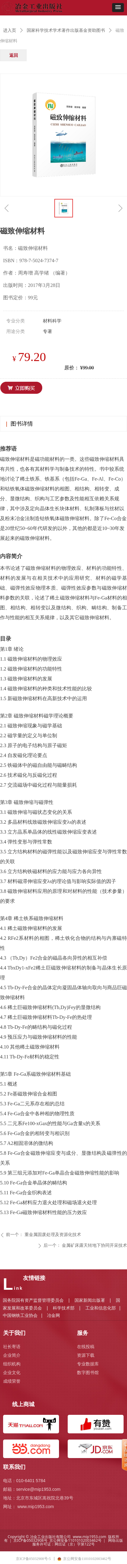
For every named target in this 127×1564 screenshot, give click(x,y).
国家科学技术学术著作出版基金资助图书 (66, 30)
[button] (118, 7)
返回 (13, 55)
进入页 (9, 30)
